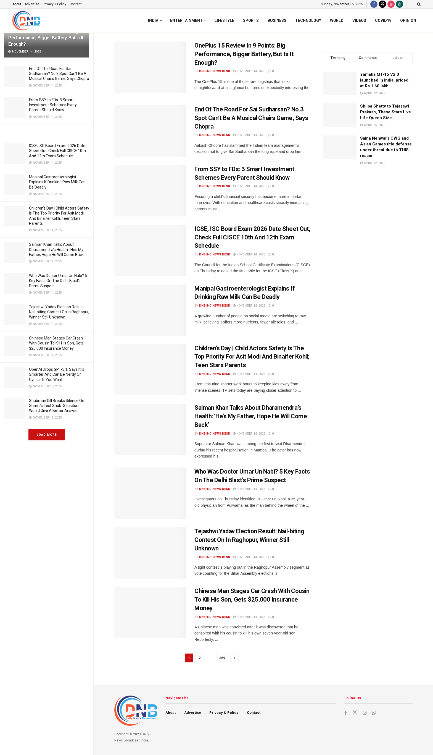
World (337, 20)
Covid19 (383, 20)
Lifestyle (224, 20)
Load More (47, 435)
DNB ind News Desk (214, 71)
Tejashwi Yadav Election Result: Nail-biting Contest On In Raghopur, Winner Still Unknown (59, 312)
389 (222, 658)
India (153, 20)
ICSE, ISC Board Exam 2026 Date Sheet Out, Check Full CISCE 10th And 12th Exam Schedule (57, 150)
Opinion (408, 20)
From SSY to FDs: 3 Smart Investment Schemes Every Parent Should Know (53, 105)
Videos (359, 20)
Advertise (32, 4)
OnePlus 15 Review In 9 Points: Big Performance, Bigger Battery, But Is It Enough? (45, 37)
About (16, 4)
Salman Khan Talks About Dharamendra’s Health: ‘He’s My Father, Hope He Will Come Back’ (57, 249)
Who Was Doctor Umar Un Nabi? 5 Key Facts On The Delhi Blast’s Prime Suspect (58, 280)
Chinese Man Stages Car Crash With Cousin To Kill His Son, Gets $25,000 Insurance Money (56, 343)
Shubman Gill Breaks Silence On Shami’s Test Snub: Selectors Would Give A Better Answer (56, 405)
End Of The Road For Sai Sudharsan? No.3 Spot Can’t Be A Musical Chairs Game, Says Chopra (59, 73)
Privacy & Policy (54, 4)
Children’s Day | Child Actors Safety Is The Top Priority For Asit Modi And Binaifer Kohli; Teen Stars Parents (251, 357)
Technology (308, 20)
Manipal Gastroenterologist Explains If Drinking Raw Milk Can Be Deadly (57, 182)
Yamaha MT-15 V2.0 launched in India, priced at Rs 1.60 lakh (384, 80)
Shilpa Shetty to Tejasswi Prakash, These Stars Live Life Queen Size (385, 112)
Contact (76, 4)
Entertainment (186, 20)
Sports (251, 20)
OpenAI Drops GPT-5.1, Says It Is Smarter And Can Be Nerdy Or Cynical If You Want (56, 374)
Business (277, 20)
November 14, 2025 (249, 71)
